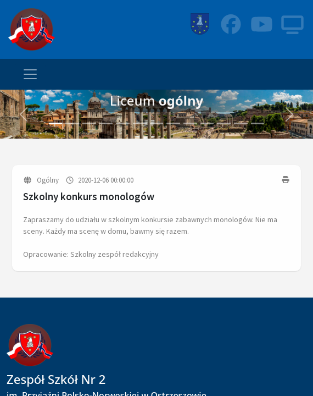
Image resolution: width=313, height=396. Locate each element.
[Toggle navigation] (30, 74)
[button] (23, 114)
